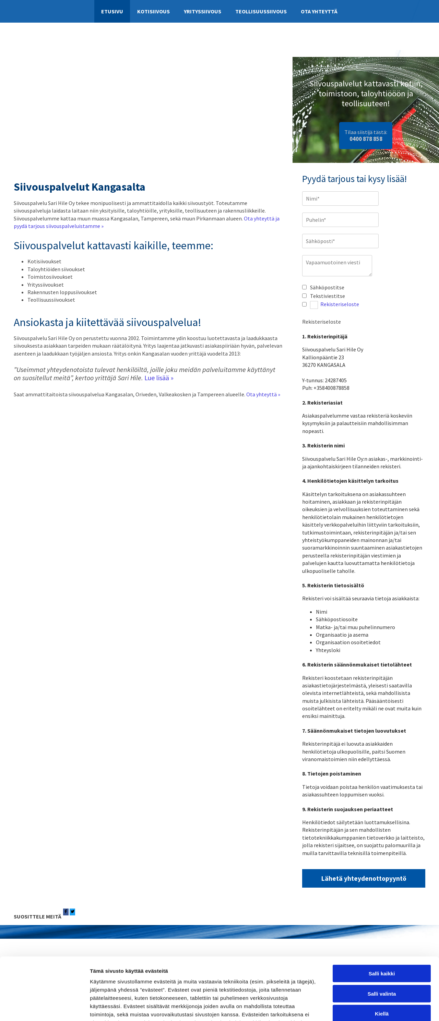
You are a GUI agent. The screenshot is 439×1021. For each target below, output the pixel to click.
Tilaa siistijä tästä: (365, 135)
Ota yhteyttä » (263, 394)
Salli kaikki (382, 915)
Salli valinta (382, 935)
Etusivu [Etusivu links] (112, 11)
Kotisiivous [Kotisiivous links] (153, 11)
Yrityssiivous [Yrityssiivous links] (202, 11)
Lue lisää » (159, 377)
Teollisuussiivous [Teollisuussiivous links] (261, 11)
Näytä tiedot (367, 1007)
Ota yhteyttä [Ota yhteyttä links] (319, 11)
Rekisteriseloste (339, 304)
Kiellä (382, 955)
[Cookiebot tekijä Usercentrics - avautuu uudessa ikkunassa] (44, 1007)
